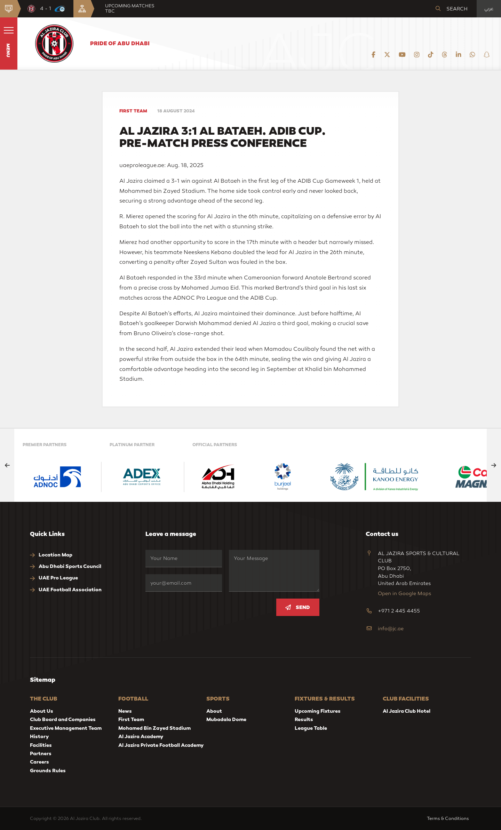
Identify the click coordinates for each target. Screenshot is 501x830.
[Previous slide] (7, 465)
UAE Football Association (66, 589)
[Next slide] (494, 465)
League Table (311, 728)
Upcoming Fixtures (318, 711)
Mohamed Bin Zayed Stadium (154, 728)
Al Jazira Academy (141, 736)
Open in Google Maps (404, 593)
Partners (40, 753)
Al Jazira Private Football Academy (161, 745)
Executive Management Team (66, 728)
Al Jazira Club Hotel (406, 711)
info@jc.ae (391, 629)
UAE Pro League (54, 578)
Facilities (41, 745)
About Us (41, 711)
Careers (39, 762)
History (39, 736)
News (125, 711)
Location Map (51, 555)
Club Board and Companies (63, 719)
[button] (8, 43)
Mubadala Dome (226, 719)
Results (304, 719)
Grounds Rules (48, 770)
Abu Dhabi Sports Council (65, 566)
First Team (131, 719)
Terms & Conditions (449, 818)
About (214, 711)
